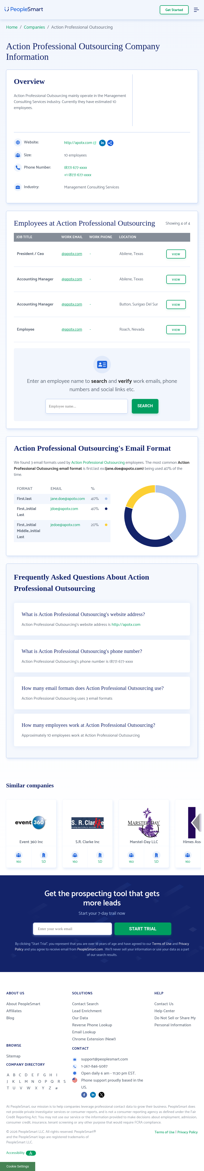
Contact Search (85, 1004)
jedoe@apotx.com (65, 525)
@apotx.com (72, 253)
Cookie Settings (18, 1166)
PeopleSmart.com (90, 949)
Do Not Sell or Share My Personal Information (175, 1022)
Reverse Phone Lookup (92, 1025)
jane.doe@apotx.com (68, 498)
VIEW (176, 254)
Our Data (80, 1018)
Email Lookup (84, 1032)
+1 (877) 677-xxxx (77, 175)
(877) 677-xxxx (75, 168)
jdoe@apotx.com (64, 508)
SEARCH (145, 405)
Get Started (174, 10)
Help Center (164, 1011)
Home (12, 27)
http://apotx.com (78, 143)
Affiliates (14, 1011)
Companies (34, 27)
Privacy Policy (187, 1132)
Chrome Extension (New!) (94, 1039)
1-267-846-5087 (90, 1066)
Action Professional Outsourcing (98, 462)
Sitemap (13, 1056)
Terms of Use (162, 944)
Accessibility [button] (21, 1153)
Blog (10, 1018)
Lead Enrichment (87, 1011)
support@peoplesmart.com (100, 1059)
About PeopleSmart (23, 1004)
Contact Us (164, 1004)
